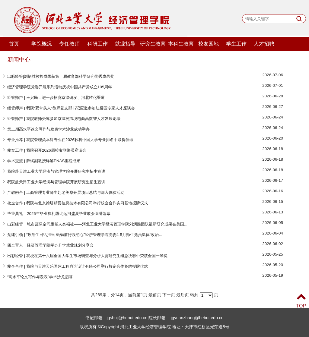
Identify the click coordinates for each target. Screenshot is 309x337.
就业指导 (125, 43)
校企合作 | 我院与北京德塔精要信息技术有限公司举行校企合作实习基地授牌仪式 (77, 203)
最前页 (154, 294)
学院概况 (41, 43)
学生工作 (236, 43)
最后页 (182, 294)
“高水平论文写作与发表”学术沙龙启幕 (40, 277)
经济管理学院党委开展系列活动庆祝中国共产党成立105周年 (59, 87)
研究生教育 (153, 43)
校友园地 (208, 43)
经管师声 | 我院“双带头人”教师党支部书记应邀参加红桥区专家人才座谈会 (71, 108)
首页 (14, 43)
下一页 (168, 294)
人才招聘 (264, 43)
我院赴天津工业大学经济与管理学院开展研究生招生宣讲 (56, 171)
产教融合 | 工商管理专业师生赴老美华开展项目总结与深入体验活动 (65, 192)
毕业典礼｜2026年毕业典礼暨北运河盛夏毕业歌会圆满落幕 (58, 213)
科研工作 (97, 43)
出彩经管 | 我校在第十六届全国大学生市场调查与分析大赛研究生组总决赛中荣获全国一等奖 (87, 256)
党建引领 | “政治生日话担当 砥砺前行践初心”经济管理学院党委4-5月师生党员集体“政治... (84, 234)
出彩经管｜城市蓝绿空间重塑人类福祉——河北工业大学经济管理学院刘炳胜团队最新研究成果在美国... (97, 224)
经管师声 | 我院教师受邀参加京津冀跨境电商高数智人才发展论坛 (63, 118)
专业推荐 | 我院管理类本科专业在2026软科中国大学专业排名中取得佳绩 (70, 139)
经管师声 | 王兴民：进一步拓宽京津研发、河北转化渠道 (56, 97)
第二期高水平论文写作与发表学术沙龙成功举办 (48, 129)
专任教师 (69, 43)
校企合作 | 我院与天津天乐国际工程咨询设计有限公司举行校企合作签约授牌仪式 (77, 266)
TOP (301, 300)
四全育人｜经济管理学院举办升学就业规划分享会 (50, 245)
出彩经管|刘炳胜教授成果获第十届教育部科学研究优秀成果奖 (60, 76)
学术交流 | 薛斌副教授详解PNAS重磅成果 (43, 161)
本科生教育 (181, 43)
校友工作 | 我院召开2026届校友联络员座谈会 (46, 150)
